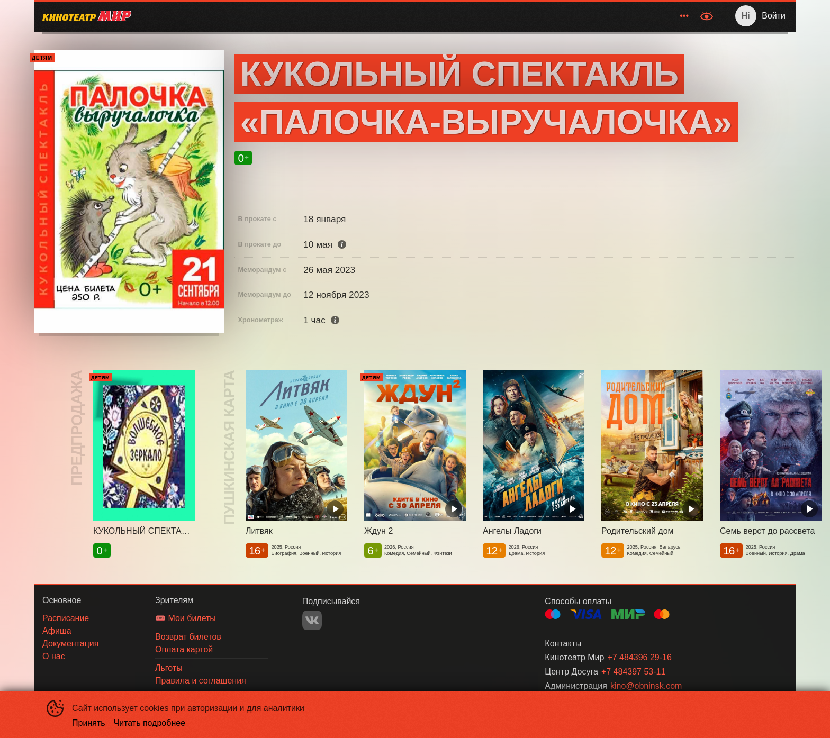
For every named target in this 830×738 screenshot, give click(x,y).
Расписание (426, 15)
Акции (516, 15)
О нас (676, 15)
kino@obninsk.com (646, 685)
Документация (624, 15)
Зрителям (560, 15)
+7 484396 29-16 (639, 657)
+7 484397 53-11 (633, 671)
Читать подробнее (150, 722)
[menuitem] (426, 15)
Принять (88, 722)
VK (312, 620)
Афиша (477, 15)
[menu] (417, 15)
